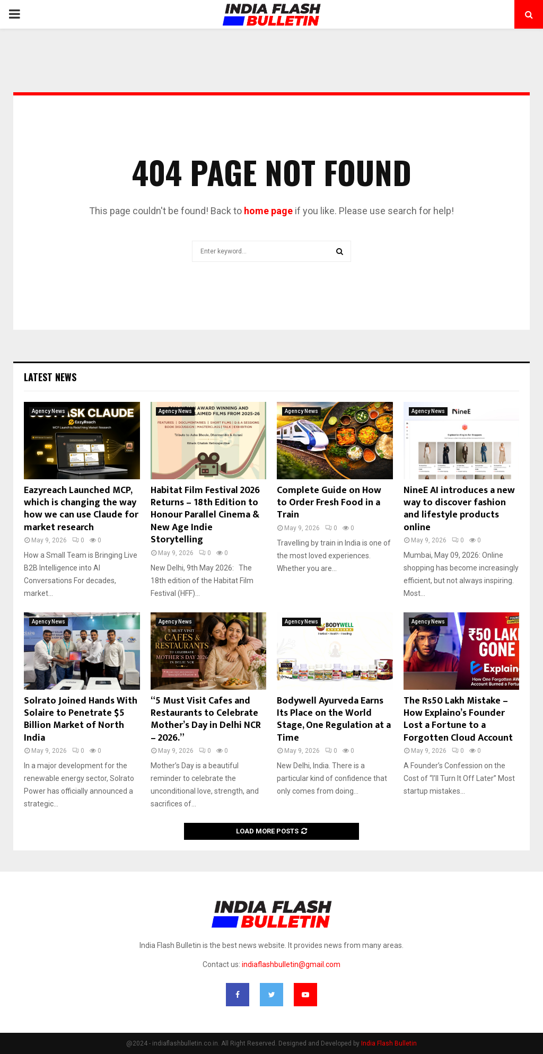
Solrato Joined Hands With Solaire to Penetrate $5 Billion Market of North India (80, 719)
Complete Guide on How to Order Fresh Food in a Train (329, 502)
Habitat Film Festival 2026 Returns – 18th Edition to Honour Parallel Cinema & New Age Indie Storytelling (205, 515)
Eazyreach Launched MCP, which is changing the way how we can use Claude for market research (81, 508)
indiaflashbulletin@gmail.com (291, 964)
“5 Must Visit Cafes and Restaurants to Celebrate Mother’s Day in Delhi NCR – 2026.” (206, 719)
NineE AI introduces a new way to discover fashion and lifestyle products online (459, 508)
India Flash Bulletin (389, 1043)
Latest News (50, 377)
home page (268, 210)
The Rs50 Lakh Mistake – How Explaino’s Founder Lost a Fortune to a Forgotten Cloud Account (458, 719)
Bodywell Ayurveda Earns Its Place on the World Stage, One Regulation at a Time (334, 719)
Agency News (48, 411)
